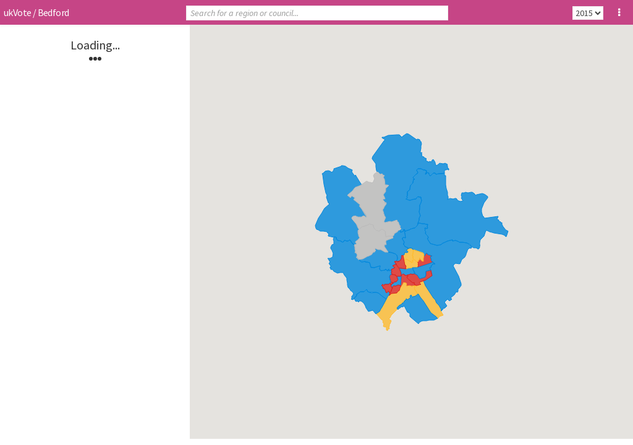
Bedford (53, 12)
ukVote (17, 12)
